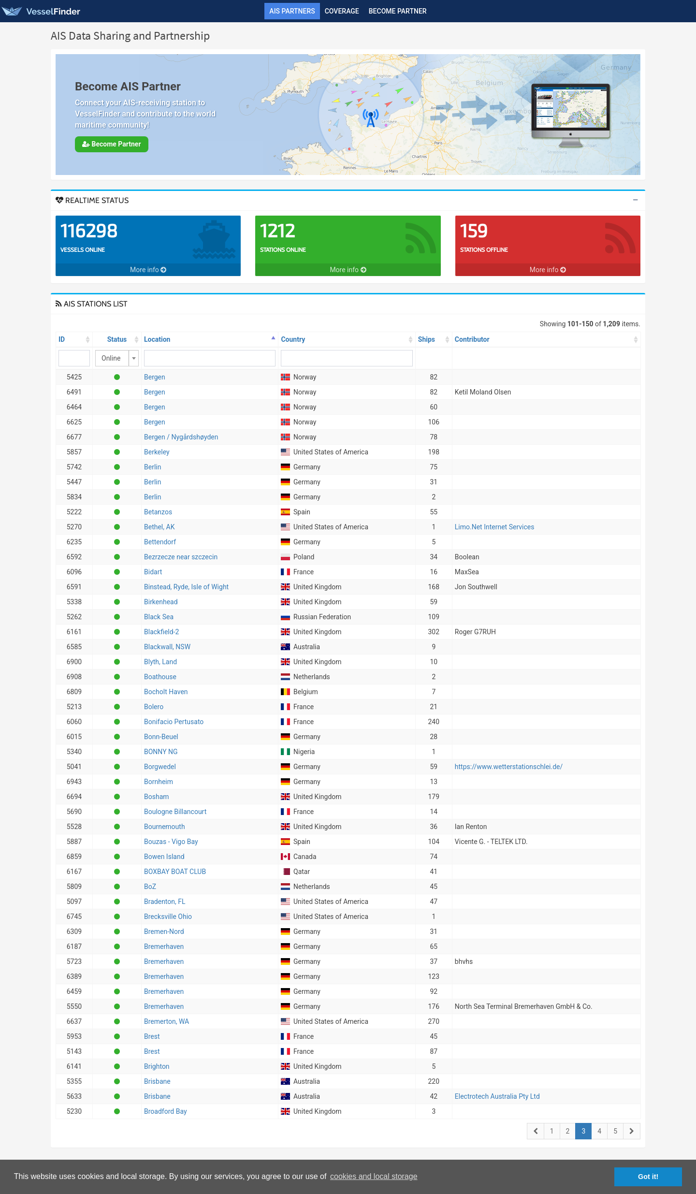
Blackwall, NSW (167, 647)
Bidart (153, 572)
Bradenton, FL (165, 901)
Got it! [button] (648, 1176)
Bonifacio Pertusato (173, 722)
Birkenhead (161, 602)
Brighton (157, 1066)
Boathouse (160, 677)
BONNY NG (161, 752)
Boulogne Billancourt (175, 811)
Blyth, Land (160, 662)
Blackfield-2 (161, 632)
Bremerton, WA (166, 1021)
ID (61, 339)
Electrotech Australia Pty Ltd (497, 1096)
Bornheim (158, 782)
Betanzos (158, 512)
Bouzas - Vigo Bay (171, 841)
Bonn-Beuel (161, 737)
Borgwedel (160, 767)
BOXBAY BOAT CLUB (175, 871)
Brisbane (157, 1081)
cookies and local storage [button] (374, 1176)
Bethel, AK (159, 527)
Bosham (156, 797)
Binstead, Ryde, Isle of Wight (186, 587)
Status (117, 339)
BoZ (150, 886)
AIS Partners (292, 11)
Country (293, 339)
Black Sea (159, 617)
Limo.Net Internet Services (495, 527)
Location (157, 339)
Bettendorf (160, 542)
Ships (426, 339)
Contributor (472, 339)
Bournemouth (164, 826)
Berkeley (157, 452)
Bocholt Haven (166, 692)
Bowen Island (164, 856)
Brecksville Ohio (168, 916)
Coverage (342, 11)
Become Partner (398, 11)
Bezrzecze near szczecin (181, 557)
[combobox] (117, 358)
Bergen (154, 377)
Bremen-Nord (164, 931)
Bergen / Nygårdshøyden (181, 437)
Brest (152, 1036)
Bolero (153, 707)
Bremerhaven (164, 946)
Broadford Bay (165, 1111)
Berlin (152, 467)
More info (148, 270)
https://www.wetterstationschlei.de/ (509, 767)
